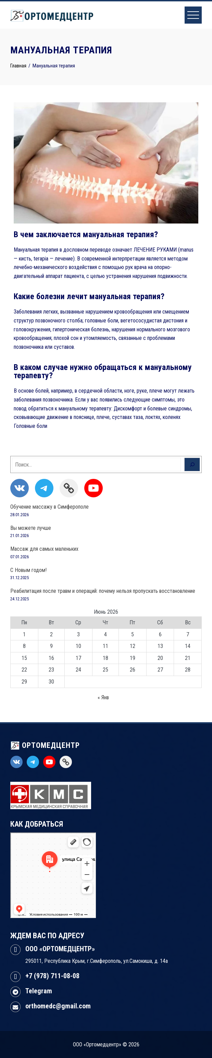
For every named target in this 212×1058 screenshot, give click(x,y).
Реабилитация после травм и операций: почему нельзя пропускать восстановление (102, 591)
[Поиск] (192, 464)
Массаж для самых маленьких (44, 549)
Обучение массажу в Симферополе (49, 506)
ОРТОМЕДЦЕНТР (45, 745)
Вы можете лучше (30, 528)
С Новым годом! (28, 570)
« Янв (103, 697)
